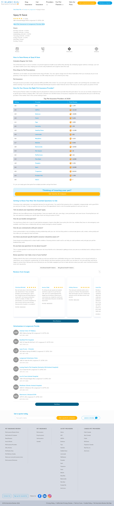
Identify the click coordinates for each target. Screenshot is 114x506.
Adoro (37, 179)
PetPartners (39, 155)
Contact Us (7, 496)
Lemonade (38, 134)
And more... (63, 488)
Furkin (85, 438)
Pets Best (38, 159)
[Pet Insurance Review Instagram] (49, 496)
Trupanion (38, 171)
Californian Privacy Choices (64, 503)
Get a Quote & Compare (86, 3)
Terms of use (78, 503)
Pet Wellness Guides (10, 454)
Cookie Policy (88, 503)
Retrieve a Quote (104, 3)
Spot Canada (87, 435)
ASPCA (37, 110)
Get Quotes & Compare (57, 194)
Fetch (37, 118)
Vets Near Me (17, 9)
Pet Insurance (40, 432)
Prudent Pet (39, 175)
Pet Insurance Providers (11, 444)
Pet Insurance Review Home (12, 432)
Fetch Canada (87, 432)
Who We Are (8, 447)
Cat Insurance (40, 438)
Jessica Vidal (45, 287)
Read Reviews (8, 438)
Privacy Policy (50, 503)
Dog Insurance (40, 435)
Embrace (37, 114)
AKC (36, 106)
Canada (39, 441)
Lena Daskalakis (100, 287)
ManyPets (38, 138)
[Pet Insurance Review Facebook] (40, 496)
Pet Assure (38, 151)
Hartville (38, 126)
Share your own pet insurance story (14, 457)
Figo (36, 122)
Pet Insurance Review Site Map (103, 503)
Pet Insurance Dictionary (11, 460)
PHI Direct (86, 441)
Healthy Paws (39, 130)
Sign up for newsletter (20, 496)
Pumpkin (37, 163)
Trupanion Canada (88, 444)
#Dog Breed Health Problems (66, 267)
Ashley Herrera (73, 287)
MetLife (37, 143)
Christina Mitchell (20, 287)
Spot (36, 167)
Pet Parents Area (9, 451)
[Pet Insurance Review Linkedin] (44, 496)
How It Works (8, 441)
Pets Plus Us (87, 447)
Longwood (32, 9)
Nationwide (38, 147)
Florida (25, 9)
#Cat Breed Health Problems (48, 267)
